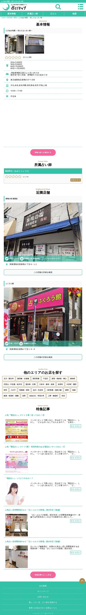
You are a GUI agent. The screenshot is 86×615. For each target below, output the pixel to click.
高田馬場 (36, 378)
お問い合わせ (43, 597)
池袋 (74, 390)
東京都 (9, 17)
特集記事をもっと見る (43, 575)
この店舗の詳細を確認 (43, 272)
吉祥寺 (60, 384)
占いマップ (49, 613)
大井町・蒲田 (71, 384)
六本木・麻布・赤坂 (46, 384)
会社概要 (43, 586)
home (4, 17)
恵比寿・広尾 (31, 384)
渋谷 (63, 396)
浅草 (24, 396)
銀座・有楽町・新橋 (11, 396)
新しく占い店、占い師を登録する (43, 602)
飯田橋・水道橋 (23, 378)
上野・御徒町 (53, 396)
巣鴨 (15, 17)
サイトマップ (43, 591)
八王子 (13, 390)
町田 (5, 390)
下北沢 (45, 378)
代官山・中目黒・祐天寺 (13, 384)
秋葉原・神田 (24, 390)
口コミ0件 (18, 57)
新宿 (67, 390)
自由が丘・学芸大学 (36, 396)
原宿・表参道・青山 (59, 378)
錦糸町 (72, 378)
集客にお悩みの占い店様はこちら (43, 608)
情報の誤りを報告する (43, 152)
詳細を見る (75, 180)
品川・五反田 (38, 390)
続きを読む (75, 426)
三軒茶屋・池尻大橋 (54, 390)
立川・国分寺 (9, 378)
